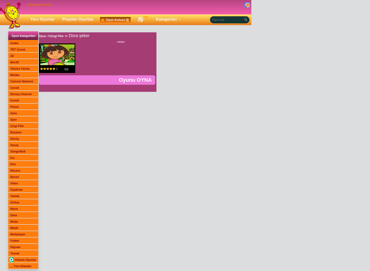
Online (14, 202)
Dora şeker (79, 35)
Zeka (13, 113)
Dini (13, 164)
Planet (14, 107)
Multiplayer (17, 234)
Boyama (15, 132)
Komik (14, 100)
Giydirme (16, 189)
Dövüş (14, 138)
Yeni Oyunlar (42, 19)
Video (14, 183)
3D (12, 56)
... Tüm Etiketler (20, 266)
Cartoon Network (21, 81)
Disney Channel (21, 94)
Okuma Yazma (19, 68)
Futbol (14, 240)
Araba (14, 43)
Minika (14, 75)
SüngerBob (18, 151)
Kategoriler (166, 19)
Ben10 (14, 62)
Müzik (14, 228)
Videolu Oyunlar (23, 260)
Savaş (14, 145)
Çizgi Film (17, 126)
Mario (14, 209)
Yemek (14, 196)
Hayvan (15, 247)
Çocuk (14, 87)
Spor (13, 119)
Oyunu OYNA (135, 80)
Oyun (42, 36)
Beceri (14, 177)
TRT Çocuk (17, 49)
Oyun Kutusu (115, 20)
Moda (14, 221)
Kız (12, 158)
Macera (15, 170)
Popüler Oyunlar (77, 19)
